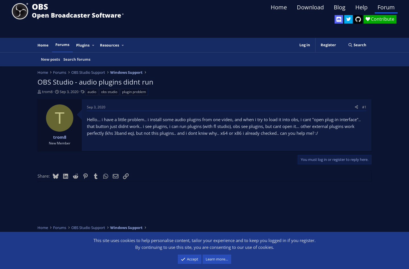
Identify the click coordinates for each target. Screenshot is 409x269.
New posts (50, 59)
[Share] (356, 107)
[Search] (357, 45)
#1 (364, 107)
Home (279, 7)
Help (361, 7)
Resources (109, 45)
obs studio (109, 91)
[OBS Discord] (339, 19)
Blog (339, 7)
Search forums (76, 59)
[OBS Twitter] (348, 19)
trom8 (47, 91)
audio (91, 91)
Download (310, 7)
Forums (62, 44)
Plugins (82, 45)
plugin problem (134, 91)
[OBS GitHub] (358, 19)
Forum (386, 7)
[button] (93, 45)
